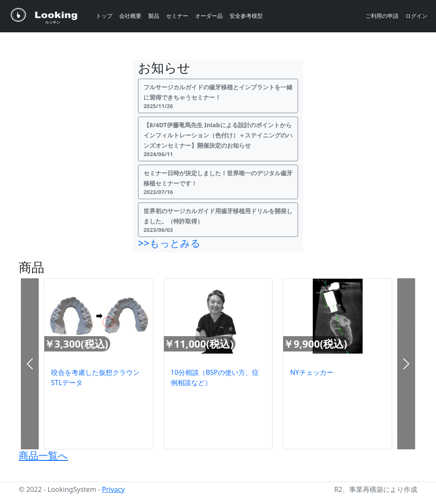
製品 (153, 16)
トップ (104, 16)
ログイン (416, 16)
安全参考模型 (246, 16)
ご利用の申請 (382, 16)
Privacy (113, 489)
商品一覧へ (43, 455)
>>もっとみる (169, 243)
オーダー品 (209, 16)
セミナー (177, 16)
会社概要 (130, 16)
